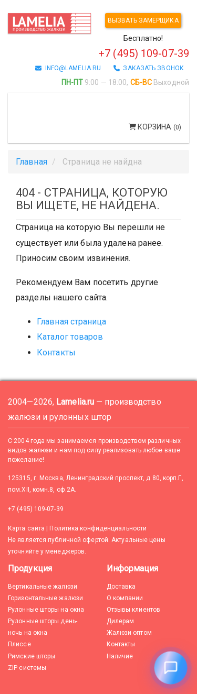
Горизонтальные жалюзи (45, 598)
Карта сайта (26, 528)
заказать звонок (148, 68)
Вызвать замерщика (143, 20)
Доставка (121, 586)
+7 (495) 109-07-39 (36, 509)
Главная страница (72, 322)
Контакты (56, 352)
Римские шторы (31, 656)
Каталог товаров (70, 337)
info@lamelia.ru (68, 68)
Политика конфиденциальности (98, 528)
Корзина (155, 127)
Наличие (120, 656)
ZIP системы (27, 667)
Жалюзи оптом (129, 632)
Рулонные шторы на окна (46, 609)
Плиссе (19, 644)
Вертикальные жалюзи (42, 586)
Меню (30, 101)
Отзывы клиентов (134, 609)
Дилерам (120, 621)
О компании (125, 598)
